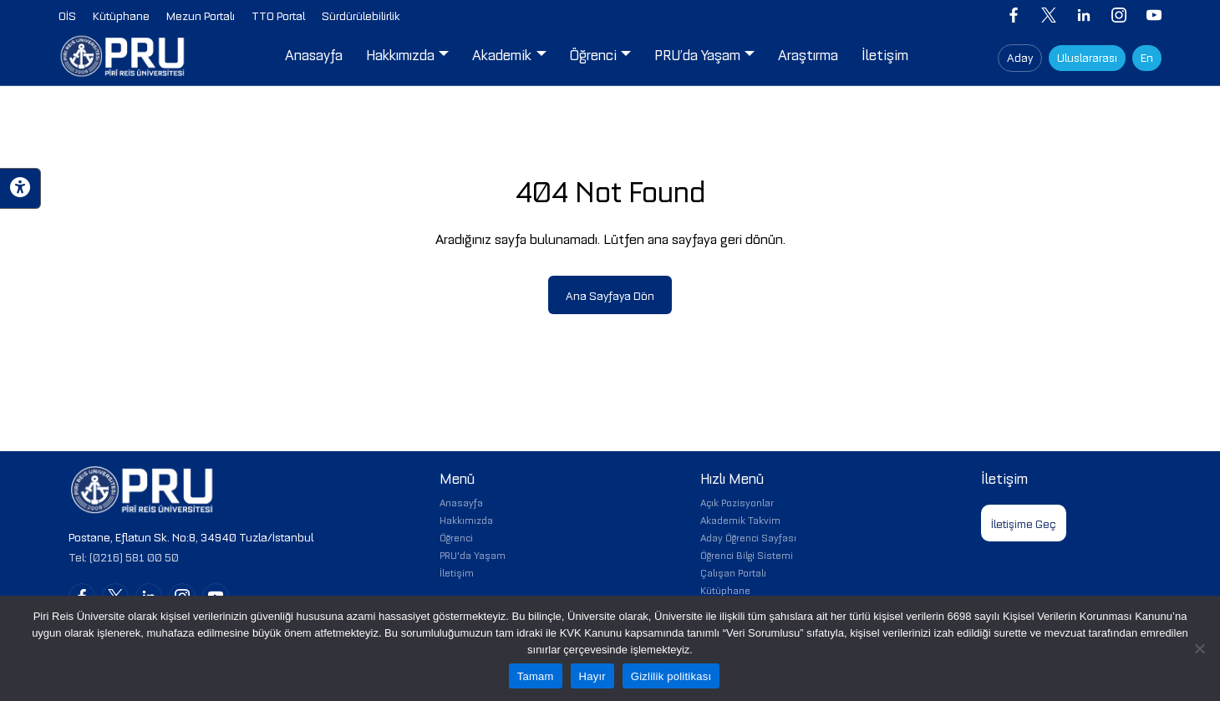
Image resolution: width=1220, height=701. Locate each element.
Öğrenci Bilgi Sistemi (746, 554)
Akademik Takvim (740, 519)
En (1147, 56)
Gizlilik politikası (671, 676)
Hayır (592, 676)
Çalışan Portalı (733, 572)
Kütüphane (725, 589)
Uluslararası (1087, 56)
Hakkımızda (466, 519)
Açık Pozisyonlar (737, 502)
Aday (1020, 56)
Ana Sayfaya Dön (610, 294)
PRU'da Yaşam (473, 554)
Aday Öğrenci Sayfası (748, 537)
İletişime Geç (1023, 523)
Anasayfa (461, 502)
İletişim (457, 572)
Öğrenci (456, 537)
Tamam (535, 676)
